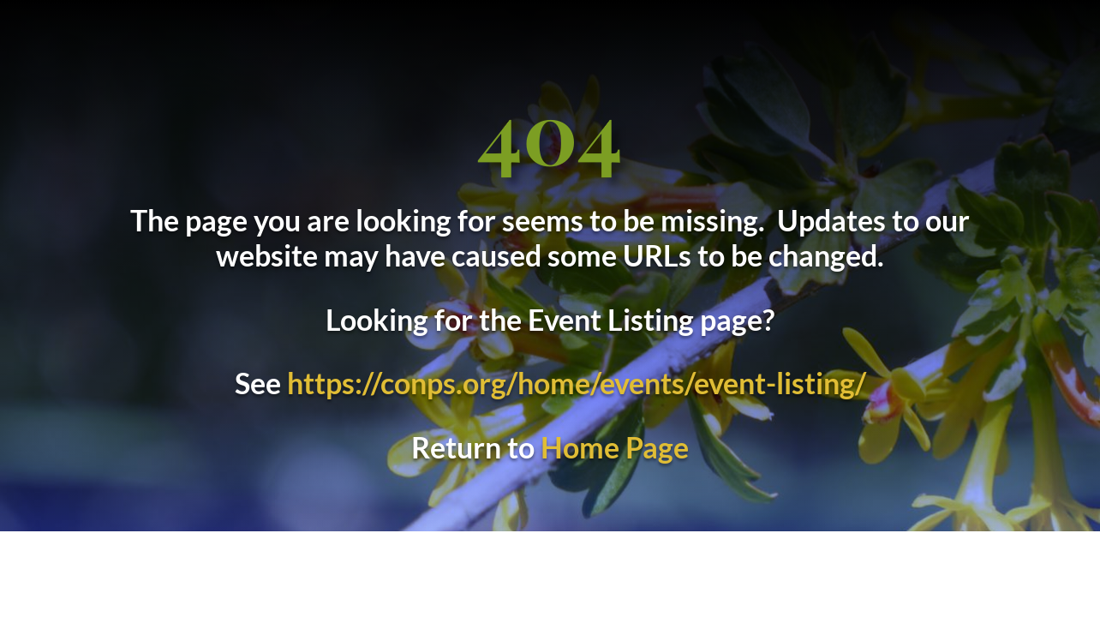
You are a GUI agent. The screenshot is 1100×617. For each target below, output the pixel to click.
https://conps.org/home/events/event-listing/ (576, 382)
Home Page (615, 446)
